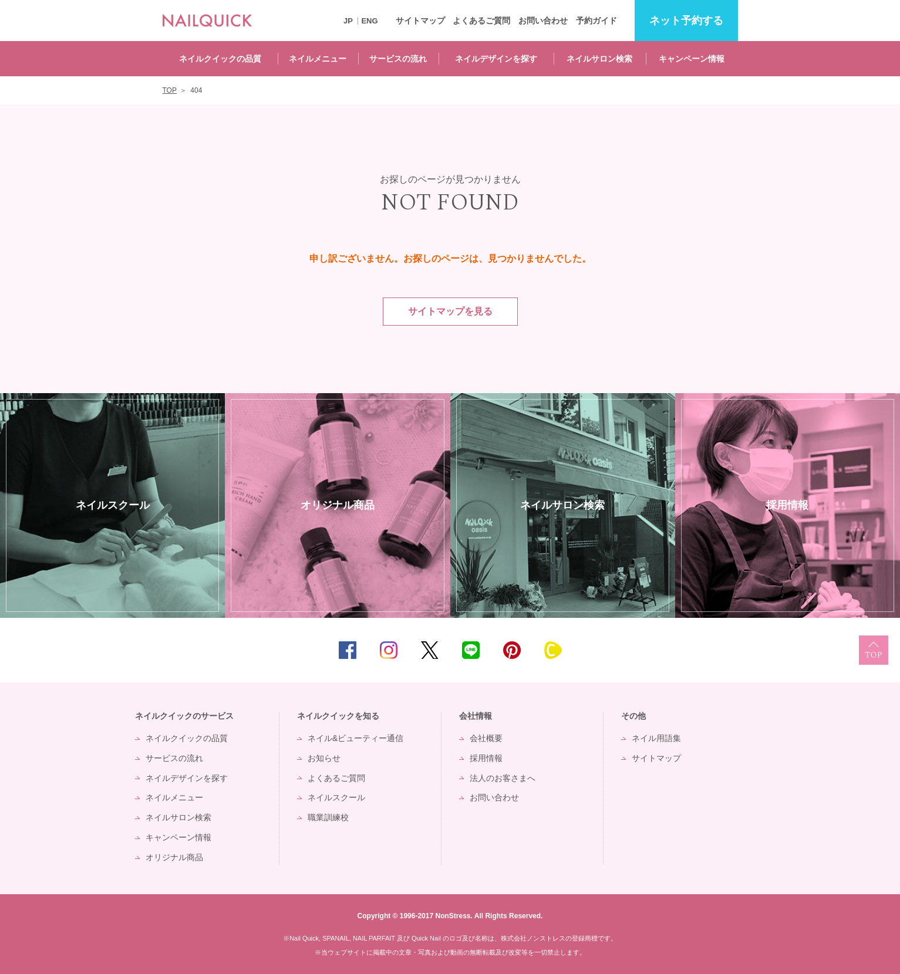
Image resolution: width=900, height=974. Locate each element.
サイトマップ (420, 20)
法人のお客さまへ (502, 778)
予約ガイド (596, 20)
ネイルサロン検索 (599, 58)
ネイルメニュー (317, 58)
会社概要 (486, 738)
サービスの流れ (398, 58)
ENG (369, 21)
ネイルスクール (336, 797)
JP (348, 21)
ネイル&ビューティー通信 (355, 738)
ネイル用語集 (656, 738)
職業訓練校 (328, 817)
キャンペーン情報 (691, 58)
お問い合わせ (543, 20)
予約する (686, 21)
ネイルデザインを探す (496, 58)
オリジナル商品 (174, 857)
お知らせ (324, 758)
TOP (873, 650)
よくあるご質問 (481, 20)
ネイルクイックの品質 (220, 58)
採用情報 (486, 758)
